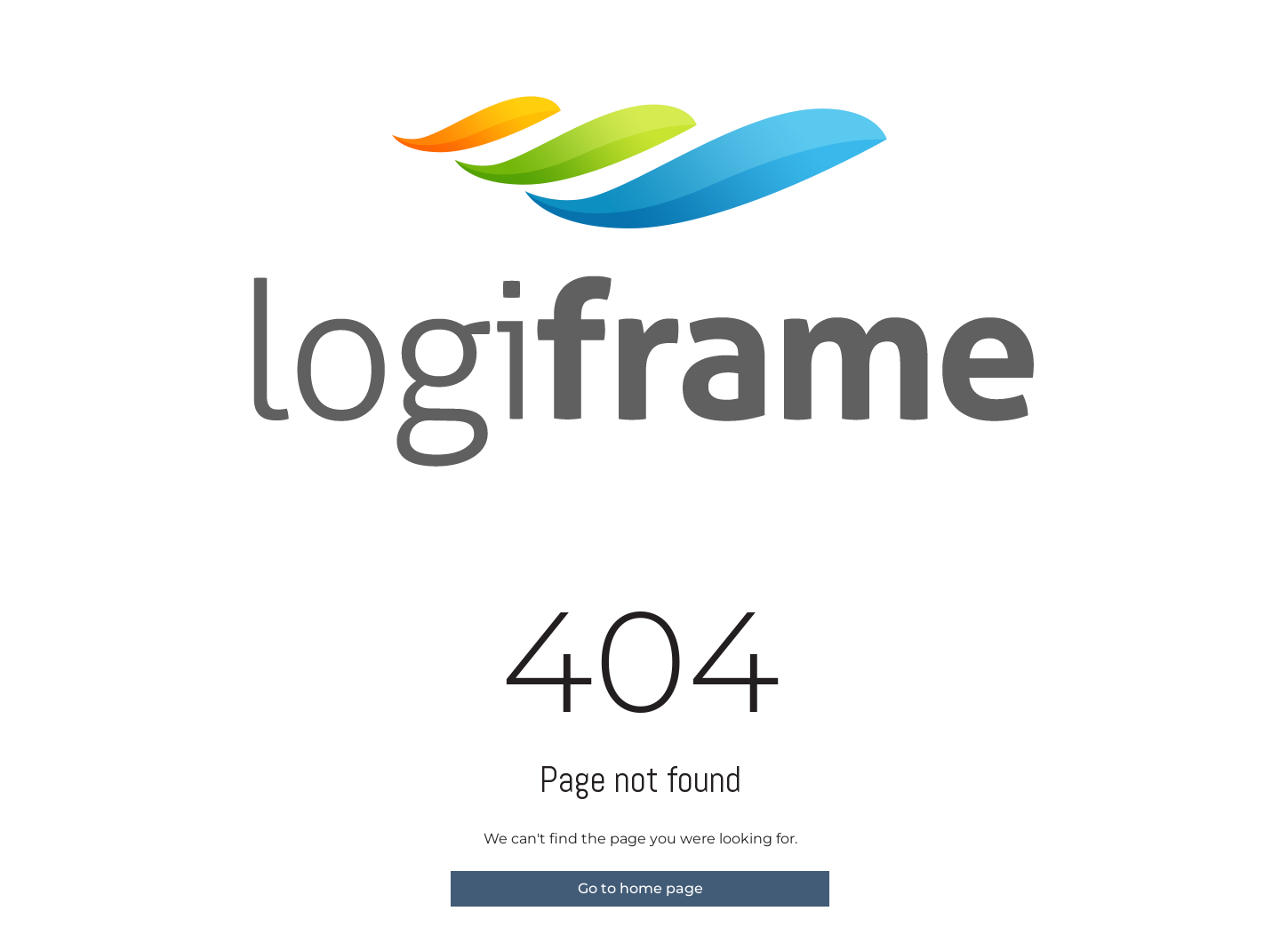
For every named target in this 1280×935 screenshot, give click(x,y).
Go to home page (640, 888)
